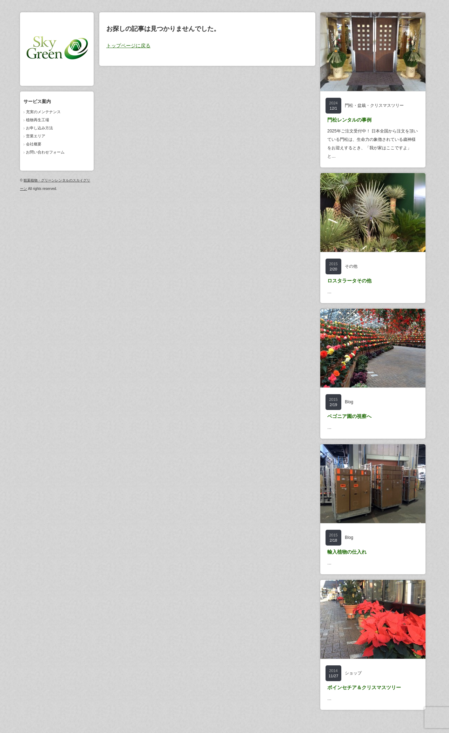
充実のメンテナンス (43, 112)
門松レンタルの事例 (349, 120)
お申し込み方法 (39, 128)
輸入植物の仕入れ (347, 552)
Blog (349, 401)
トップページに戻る (128, 45)
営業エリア (35, 136)
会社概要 (33, 144)
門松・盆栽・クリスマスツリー (374, 105)
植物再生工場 (37, 120)
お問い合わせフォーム (45, 152)
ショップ (353, 673)
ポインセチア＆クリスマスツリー (364, 687)
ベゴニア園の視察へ (349, 416)
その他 (351, 266)
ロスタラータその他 (349, 280)
